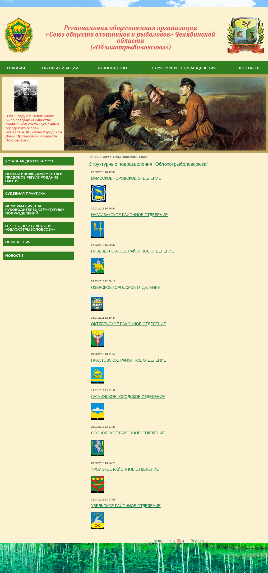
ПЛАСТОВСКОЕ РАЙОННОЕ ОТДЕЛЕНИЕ (128, 360)
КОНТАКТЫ (250, 68)
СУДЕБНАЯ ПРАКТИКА (25, 193)
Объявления (18, 242)
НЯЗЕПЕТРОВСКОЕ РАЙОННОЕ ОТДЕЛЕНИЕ (132, 251)
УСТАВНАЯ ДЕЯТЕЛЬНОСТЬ (29, 161)
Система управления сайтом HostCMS (244, 556)
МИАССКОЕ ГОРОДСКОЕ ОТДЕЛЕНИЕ (126, 178)
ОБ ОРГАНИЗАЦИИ (60, 68)
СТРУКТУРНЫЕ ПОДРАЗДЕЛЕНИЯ (184, 68)
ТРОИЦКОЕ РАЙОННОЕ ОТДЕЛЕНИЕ (125, 469)
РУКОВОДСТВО (112, 68)
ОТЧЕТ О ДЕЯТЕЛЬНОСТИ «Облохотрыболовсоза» (30, 228)
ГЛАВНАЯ (16, 68)
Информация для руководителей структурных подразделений (35, 209)
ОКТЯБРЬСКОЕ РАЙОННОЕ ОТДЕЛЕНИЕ (128, 324)
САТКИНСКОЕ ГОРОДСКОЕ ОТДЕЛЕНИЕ (128, 397)
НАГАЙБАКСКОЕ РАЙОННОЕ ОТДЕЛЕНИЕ (129, 215)
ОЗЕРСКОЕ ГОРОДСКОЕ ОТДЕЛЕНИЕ (125, 288)
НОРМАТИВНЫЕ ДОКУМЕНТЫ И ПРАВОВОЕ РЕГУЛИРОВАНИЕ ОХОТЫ (34, 177)
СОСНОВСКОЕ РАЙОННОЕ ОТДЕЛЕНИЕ (128, 433)
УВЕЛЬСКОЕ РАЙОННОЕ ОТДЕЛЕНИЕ (126, 506)
